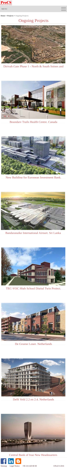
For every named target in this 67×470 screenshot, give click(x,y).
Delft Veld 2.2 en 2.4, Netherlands (33, 399)
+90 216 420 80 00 (29, 466)
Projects (10, 16)
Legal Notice (15, 466)
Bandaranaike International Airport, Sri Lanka (33, 232)
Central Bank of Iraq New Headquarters (33, 454)
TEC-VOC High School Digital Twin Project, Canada (33, 288)
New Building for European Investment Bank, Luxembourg (33, 177)
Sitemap (4, 466)
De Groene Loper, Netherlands (33, 343)
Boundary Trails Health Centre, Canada (33, 121)
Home (3, 16)
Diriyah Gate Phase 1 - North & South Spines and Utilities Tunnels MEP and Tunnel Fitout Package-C (33, 66)
